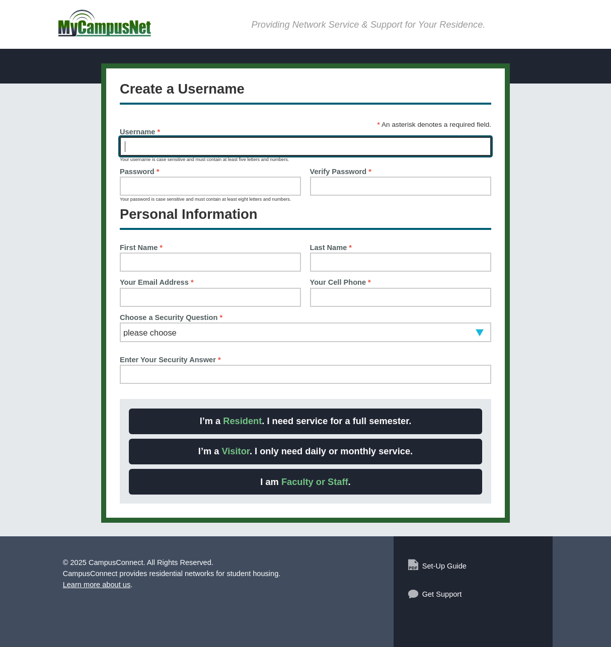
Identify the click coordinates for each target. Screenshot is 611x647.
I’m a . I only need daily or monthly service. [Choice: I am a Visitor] (305, 451)
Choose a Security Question (171, 317)
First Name (141, 248)
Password (140, 172)
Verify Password (340, 172)
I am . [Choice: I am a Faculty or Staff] (305, 481)
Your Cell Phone (340, 282)
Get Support (442, 594)
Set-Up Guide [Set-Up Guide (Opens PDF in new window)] (444, 566)
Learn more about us (97, 585)
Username (140, 132)
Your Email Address (157, 282)
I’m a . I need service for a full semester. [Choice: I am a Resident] (306, 421)
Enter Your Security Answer (170, 360)
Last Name (331, 248)
